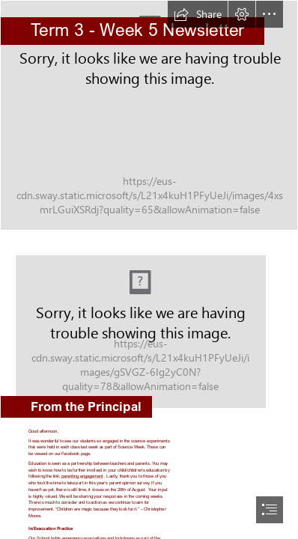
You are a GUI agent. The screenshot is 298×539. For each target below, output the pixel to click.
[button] (198, 14)
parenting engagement (82, 476)
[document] (149, 269)
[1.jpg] (149, 115)
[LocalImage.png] (149, 327)
